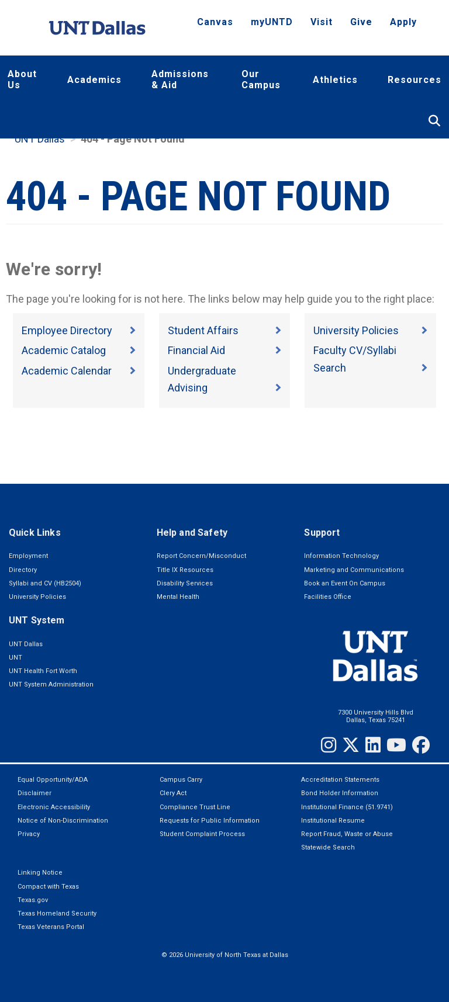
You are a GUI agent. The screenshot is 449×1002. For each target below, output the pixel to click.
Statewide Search (328, 847)
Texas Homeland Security (57, 913)
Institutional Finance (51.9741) (347, 807)
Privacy (29, 834)
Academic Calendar (67, 371)
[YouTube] (396, 745)
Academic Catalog (64, 350)
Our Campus (261, 79)
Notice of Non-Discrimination (63, 820)
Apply (403, 21)
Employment (28, 556)
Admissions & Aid (180, 79)
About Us (22, 79)
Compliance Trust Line (195, 807)
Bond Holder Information (339, 793)
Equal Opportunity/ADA (53, 779)
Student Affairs (203, 330)
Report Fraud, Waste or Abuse (347, 834)
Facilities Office (327, 597)
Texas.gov (33, 900)
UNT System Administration (51, 684)
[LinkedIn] (373, 745)
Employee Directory (67, 330)
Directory (23, 570)
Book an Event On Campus (344, 583)
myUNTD (272, 21)
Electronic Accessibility (54, 807)
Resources (414, 79)
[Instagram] (328, 745)
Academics (94, 79)
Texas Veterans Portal (51, 927)
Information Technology (341, 556)
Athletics (335, 79)
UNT (15, 657)
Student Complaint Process (202, 834)
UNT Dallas (40, 139)
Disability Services (185, 583)
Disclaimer (34, 793)
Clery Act (173, 793)
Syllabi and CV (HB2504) (45, 583)
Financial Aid (196, 350)
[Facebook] (421, 745)
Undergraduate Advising (202, 379)
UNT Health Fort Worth (43, 671)
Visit (321, 21)
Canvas (215, 21)
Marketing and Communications (354, 570)
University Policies (356, 330)
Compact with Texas (48, 886)
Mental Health (178, 597)
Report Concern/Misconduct (201, 556)
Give (361, 21)
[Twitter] (351, 745)
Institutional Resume (333, 820)
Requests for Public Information (210, 820)
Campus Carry (181, 779)
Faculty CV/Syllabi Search (354, 358)
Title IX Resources (185, 570)
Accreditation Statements (340, 779)
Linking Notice (40, 872)
